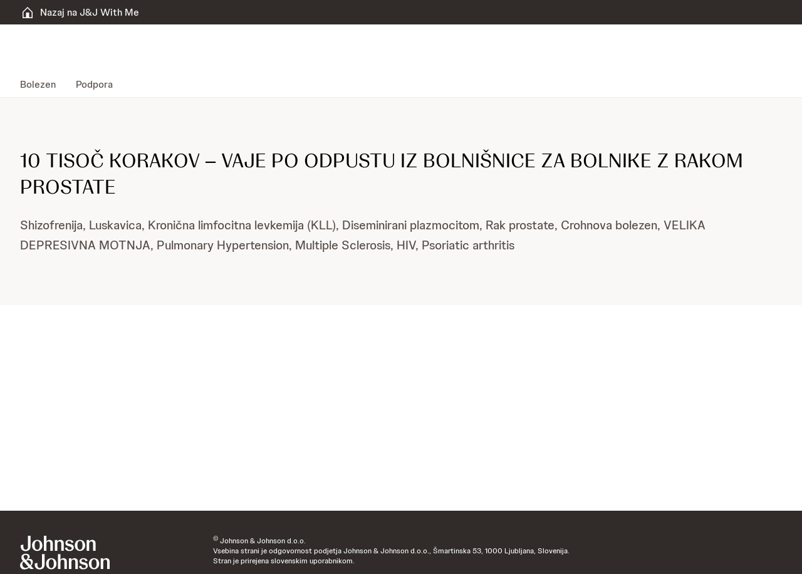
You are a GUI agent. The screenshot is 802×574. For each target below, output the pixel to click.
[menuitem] (43, 84)
